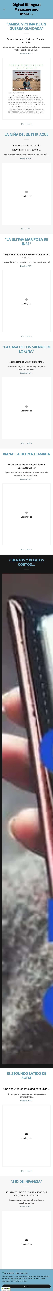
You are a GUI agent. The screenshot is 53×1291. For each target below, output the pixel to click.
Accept (26, 1286)
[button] (6, 9)
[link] (26, 15)
